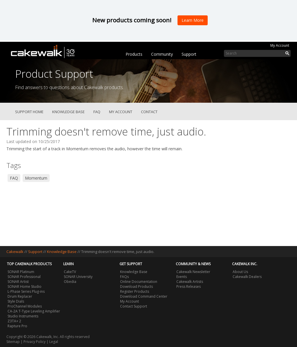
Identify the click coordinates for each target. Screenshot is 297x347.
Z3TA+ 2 (14, 321)
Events (181, 276)
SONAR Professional (24, 276)
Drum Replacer (20, 296)
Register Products (134, 291)
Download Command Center (143, 296)
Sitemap (13, 341)
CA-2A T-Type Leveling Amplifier (34, 311)
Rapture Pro (17, 325)
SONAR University (78, 276)
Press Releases (188, 286)
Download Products (136, 286)
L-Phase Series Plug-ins (26, 291)
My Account (279, 45)
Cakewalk (14, 251)
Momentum (36, 178)
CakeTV (70, 271)
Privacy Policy (34, 341)
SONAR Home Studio (24, 286)
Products (134, 54)
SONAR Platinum (21, 271)
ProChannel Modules (25, 306)
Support (189, 54)
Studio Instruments (23, 316)
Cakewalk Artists (189, 281)
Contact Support (133, 306)
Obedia (70, 281)
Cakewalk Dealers (247, 276)
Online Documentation (138, 281)
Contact (149, 111)
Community (162, 54)
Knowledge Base (68, 111)
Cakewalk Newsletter (193, 271)
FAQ (96, 111)
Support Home (29, 111)
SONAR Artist (18, 281)
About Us (240, 271)
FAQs (124, 276)
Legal (53, 341)
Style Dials (16, 301)
